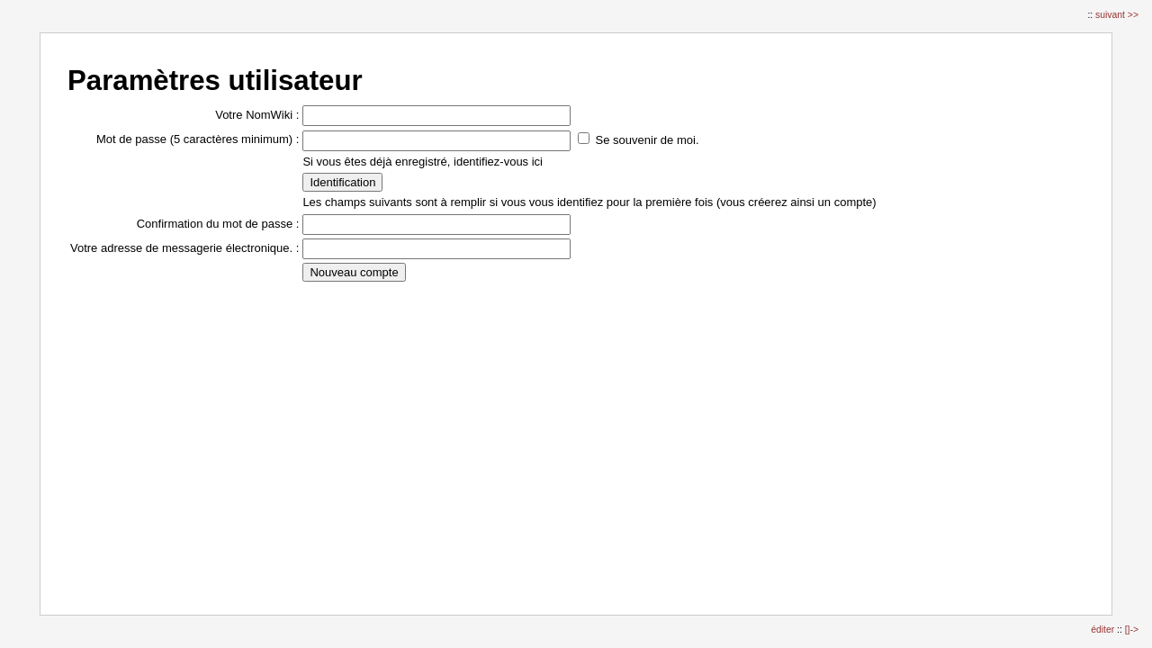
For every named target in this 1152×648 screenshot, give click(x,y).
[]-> (1131, 629)
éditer (1104, 629)
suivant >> (1116, 15)
